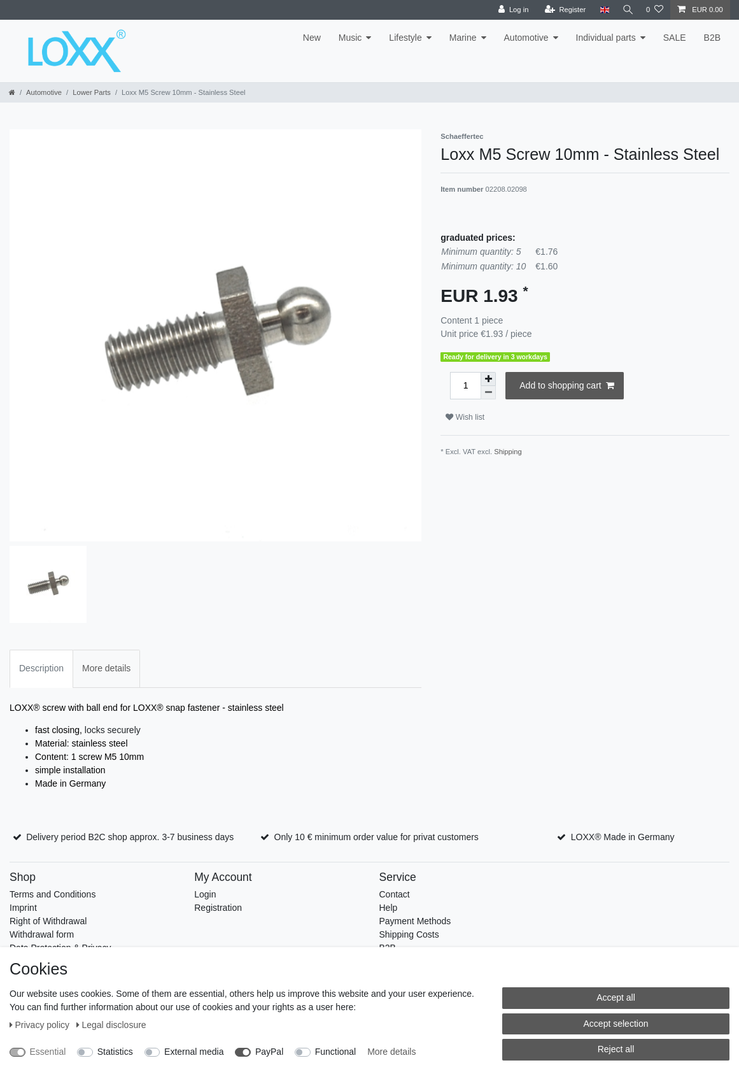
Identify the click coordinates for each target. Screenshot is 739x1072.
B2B (712, 37)
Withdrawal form (42, 934)
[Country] (601, 10)
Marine (463, 37)
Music (350, 37)
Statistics (115, 1052)
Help (388, 908)
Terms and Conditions (52, 894)
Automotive (526, 37)
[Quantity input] (465, 385)
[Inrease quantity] (488, 379)
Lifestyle (405, 37)
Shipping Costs (409, 934)
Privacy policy (41, 1025)
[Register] (562, 10)
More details (391, 1052)
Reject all (616, 1049)
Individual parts (606, 37)
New (312, 37)
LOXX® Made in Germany (623, 837)
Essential (48, 1052)
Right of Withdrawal (48, 921)
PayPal (269, 1052)
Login (205, 894)
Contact (394, 894)
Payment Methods (415, 921)
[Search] (626, 10)
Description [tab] (41, 668)
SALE (674, 37)
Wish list (465, 417)
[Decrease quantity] (488, 392)
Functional (335, 1052)
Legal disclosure (111, 1025)
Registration (218, 908)
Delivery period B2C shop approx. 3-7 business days (130, 837)
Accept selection (616, 1023)
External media (193, 1052)
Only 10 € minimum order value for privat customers (376, 837)
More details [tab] (106, 668)
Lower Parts (92, 92)
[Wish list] (654, 10)
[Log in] (510, 10)
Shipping (508, 451)
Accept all (615, 997)
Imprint (23, 908)
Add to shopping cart (566, 386)
